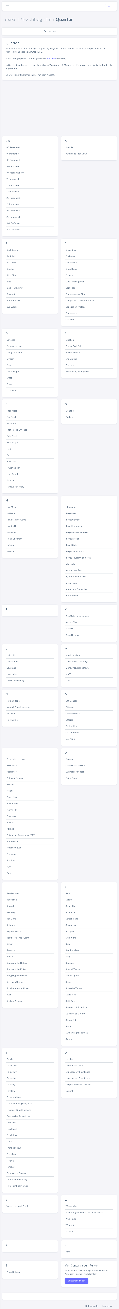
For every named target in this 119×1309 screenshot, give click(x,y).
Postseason (12, 841)
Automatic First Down (76, 153)
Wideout (70, 1225)
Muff (68, 674)
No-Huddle (12, 720)
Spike (68, 982)
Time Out (11, 1122)
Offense (70, 707)
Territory (10, 1091)
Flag (8, 449)
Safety (69, 899)
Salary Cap (71, 906)
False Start (11, 423)
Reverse (10, 950)
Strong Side (71, 1020)
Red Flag (10, 912)
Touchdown (12, 1135)
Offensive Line (73, 713)
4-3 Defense (13, 229)
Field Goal (11, 436)
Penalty (10, 784)
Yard (68, 1251)
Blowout (10, 294)
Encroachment (73, 352)
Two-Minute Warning (16, 1179)
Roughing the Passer (16, 975)
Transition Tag (13, 1148)
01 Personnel (12, 153)
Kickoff (69, 628)
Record (10, 906)
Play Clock (11, 810)
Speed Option (72, 975)
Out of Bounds (73, 732)
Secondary (71, 925)
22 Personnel (13, 210)
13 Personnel (12, 191)
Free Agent (12, 474)
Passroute (11, 772)
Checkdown (71, 262)
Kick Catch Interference (77, 616)
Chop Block (71, 269)
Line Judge (11, 674)
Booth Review (13, 300)
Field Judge (12, 442)
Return (9, 944)
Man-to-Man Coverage (77, 661)
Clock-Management (75, 281)
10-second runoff (15, 172)
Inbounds (70, 564)
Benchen (10, 269)
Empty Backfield (74, 346)
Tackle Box (11, 1065)
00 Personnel (13, 147)
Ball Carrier (11, 262)
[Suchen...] (61, 31)
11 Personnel (12, 179)
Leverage (11, 668)
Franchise (11, 461)
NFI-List (10, 713)
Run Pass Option (14, 982)
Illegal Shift (71, 545)
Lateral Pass (12, 661)
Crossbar (70, 319)
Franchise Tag (13, 468)
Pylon (9, 873)
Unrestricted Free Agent (78, 1078)
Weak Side (71, 1219)
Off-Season (71, 701)
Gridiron (69, 417)
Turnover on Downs (16, 1173)
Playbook (11, 816)
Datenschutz (91, 1306)
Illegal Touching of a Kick (78, 558)
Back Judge (12, 250)
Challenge (70, 256)
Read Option (12, 893)
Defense (10, 340)
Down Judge (12, 371)
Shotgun (70, 931)
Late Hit (10, 655)
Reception (11, 899)
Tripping (10, 1160)
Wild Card (70, 1231)
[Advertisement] (59, 107)
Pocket (10, 829)
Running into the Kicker (17, 988)
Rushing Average (14, 1001)
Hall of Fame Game (16, 519)
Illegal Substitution (75, 551)
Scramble (70, 912)
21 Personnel (12, 204)
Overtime (70, 739)
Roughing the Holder (16, 963)
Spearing (70, 963)
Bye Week (11, 307)
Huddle (10, 551)
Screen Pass (72, 918)
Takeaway (11, 1072)
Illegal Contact (73, 519)
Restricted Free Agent (17, 938)
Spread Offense (74, 988)
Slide (68, 944)
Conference (71, 313)
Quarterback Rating (75, 765)
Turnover (10, 1167)
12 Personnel (12, 185)
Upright (69, 1091)
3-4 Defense (13, 223)
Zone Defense (13, 1272)
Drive (9, 384)
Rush (8, 994)
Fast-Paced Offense (16, 430)
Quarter (69, 759)
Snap (68, 956)
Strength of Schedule (76, 1007)
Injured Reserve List (76, 576)
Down (9, 365)
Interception (72, 595)
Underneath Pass (74, 1065)
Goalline (70, 411)
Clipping (69, 275)
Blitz (8, 281)
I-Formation (71, 507)
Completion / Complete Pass (80, 300)
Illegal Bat (71, 513)
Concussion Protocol (76, 307)
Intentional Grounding (76, 589)
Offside (69, 720)
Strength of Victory (75, 1013)
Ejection (70, 340)
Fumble (10, 480)
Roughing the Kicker (16, 969)
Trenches (11, 1154)
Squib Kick (71, 994)
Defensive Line (14, 346)
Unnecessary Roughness (78, 1072)
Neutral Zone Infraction (18, 707)
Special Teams (73, 969)
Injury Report (72, 583)
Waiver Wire (71, 1206)
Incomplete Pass (74, 570)
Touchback (11, 1129)
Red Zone (11, 918)
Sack (68, 893)
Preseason (11, 854)
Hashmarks (12, 532)
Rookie (9, 956)
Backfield (11, 256)
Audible (69, 147)
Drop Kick (11, 390)
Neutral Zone (13, 701)
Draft (9, 378)
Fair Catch (11, 417)
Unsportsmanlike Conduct (78, 1084)
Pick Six (10, 791)
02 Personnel (13, 160)
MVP (68, 680)
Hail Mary (11, 507)
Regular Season (14, 931)
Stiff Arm (70, 1001)
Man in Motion (73, 655)
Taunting (10, 1084)
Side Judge (71, 938)
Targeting (11, 1078)
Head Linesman (14, 538)
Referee (10, 925)
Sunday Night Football (77, 1032)
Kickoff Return (73, 635)
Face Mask (11, 411)
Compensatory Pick (75, 294)
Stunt (68, 1026)
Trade (9, 1141)
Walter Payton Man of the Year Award (84, 1212)
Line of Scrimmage (15, 680)
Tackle (9, 1059)
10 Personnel (12, 166)
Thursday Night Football (18, 1110)
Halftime (51, 58)
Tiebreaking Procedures (18, 1116)
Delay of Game (14, 352)
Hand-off (11, 526)
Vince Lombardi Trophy (18, 1206)
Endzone (70, 365)
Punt (8, 866)
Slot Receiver (72, 950)
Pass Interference (15, 759)
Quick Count (72, 778)
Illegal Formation (74, 526)
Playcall (10, 822)
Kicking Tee (71, 622)
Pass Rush (11, 765)
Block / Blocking (14, 288)
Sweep (69, 1039)
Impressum (107, 1306)
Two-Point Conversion (17, 1186)
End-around (71, 359)
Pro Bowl (11, 860)
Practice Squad (13, 847)
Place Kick (11, 797)
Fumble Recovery (15, 486)
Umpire (69, 1059)
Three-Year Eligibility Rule (19, 1103)
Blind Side (11, 275)
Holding (10, 545)
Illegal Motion (72, 538)
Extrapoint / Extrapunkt (77, 371)
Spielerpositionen (76, 1280)
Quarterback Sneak (75, 772)
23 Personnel (13, 217)
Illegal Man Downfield (77, 532)
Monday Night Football (77, 668)
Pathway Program (15, 778)
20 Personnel (13, 198)
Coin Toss (70, 288)
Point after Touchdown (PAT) (20, 835)
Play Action (12, 803)
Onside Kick (71, 726)
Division (10, 359)
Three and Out (13, 1097)
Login (109, 6)
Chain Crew (71, 250)
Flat (8, 455)
